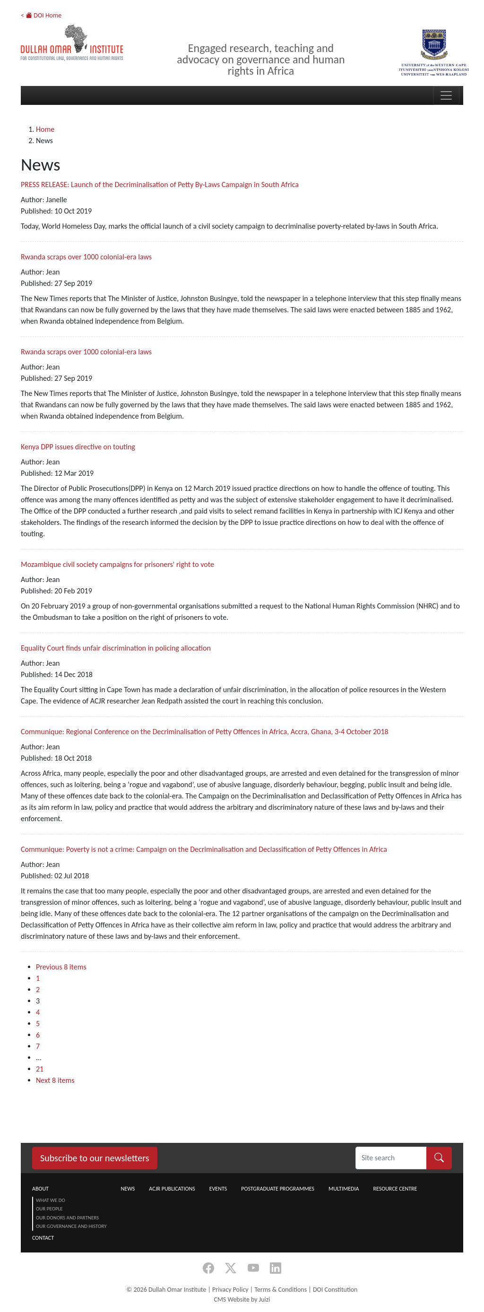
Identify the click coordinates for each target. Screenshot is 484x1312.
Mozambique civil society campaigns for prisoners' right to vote (117, 564)
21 (39, 1068)
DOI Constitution (335, 1290)
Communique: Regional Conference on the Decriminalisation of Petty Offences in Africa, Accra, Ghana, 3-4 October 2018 (205, 731)
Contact (43, 1238)
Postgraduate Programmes (277, 1188)
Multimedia (343, 1188)
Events (218, 1188)
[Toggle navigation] (446, 95)
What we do (50, 1200)
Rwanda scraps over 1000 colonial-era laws (86, 256)
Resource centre (395, 1188)
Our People (49, 1209)
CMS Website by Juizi (242, 1299)
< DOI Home (41, 15)
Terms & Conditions (280, 1290)
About (40, 1188)
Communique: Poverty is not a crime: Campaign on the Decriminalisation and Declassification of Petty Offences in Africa (204, 849)
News (128, 1188)
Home (45, 129)
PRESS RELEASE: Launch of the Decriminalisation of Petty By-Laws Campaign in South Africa (160, 184)
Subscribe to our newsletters (94, 1158)
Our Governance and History (71, 1226)
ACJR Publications (172, 1188)
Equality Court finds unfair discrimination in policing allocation (116, 647)
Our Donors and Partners (67, 1218)
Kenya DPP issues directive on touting (78, 446)
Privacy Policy (230, 1290)
